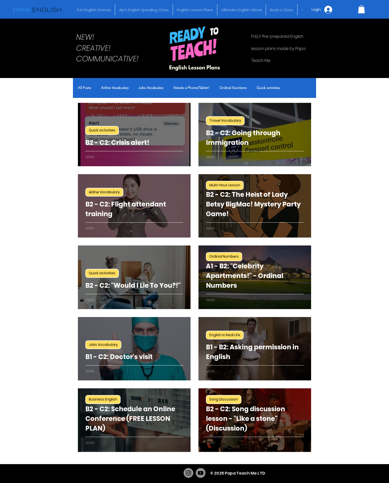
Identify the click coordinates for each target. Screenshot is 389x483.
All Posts (84, 88)
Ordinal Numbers (233, 88)
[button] (361, 9)
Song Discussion (223, 399)
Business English (103, 399)
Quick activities (268, 88)
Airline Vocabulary (115, 88)
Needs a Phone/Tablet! (191, 88)
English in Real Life (224, 334)
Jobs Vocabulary (150, 88)
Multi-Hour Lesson (224, 185)
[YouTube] (200, 473)
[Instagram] (188, 473)
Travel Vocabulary (225, 120)
